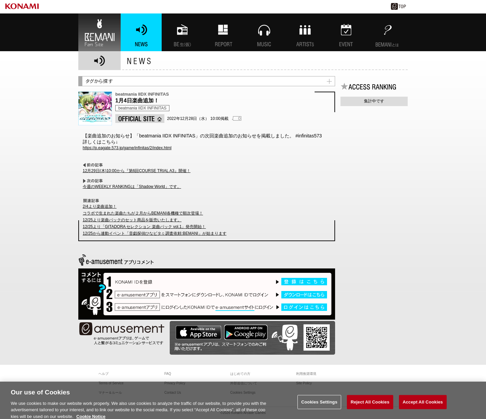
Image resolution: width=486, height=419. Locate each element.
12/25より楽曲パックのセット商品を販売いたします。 (132, 220)
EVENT (346, 32)
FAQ (167, 374)
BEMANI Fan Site (99, 32)
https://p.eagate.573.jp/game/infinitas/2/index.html (127, 148)
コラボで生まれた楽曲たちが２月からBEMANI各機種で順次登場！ (143, 213)
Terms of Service (110, 383)
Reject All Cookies (370, 405)
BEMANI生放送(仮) (182, 32)
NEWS (141, 32)
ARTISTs (305, 32)
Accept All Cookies (423, 405)
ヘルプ (103, 374)
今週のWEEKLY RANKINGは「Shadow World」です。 (132, 186)
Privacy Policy (174, 383)
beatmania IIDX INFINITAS (142, 108)
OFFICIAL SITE (139, 118)
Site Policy (304, 383)
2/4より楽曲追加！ (100, 206)
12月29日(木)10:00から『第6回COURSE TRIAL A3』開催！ (137, 170)
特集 (223, 32)
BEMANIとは (387, 32)
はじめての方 (240, 374)
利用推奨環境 (306, 374)
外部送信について (243, 383)
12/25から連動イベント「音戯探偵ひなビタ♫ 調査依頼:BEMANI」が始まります (155, 233)
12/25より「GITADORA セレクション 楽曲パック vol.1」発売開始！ (144, 226)
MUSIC (264, 32)
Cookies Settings (319, 405)
